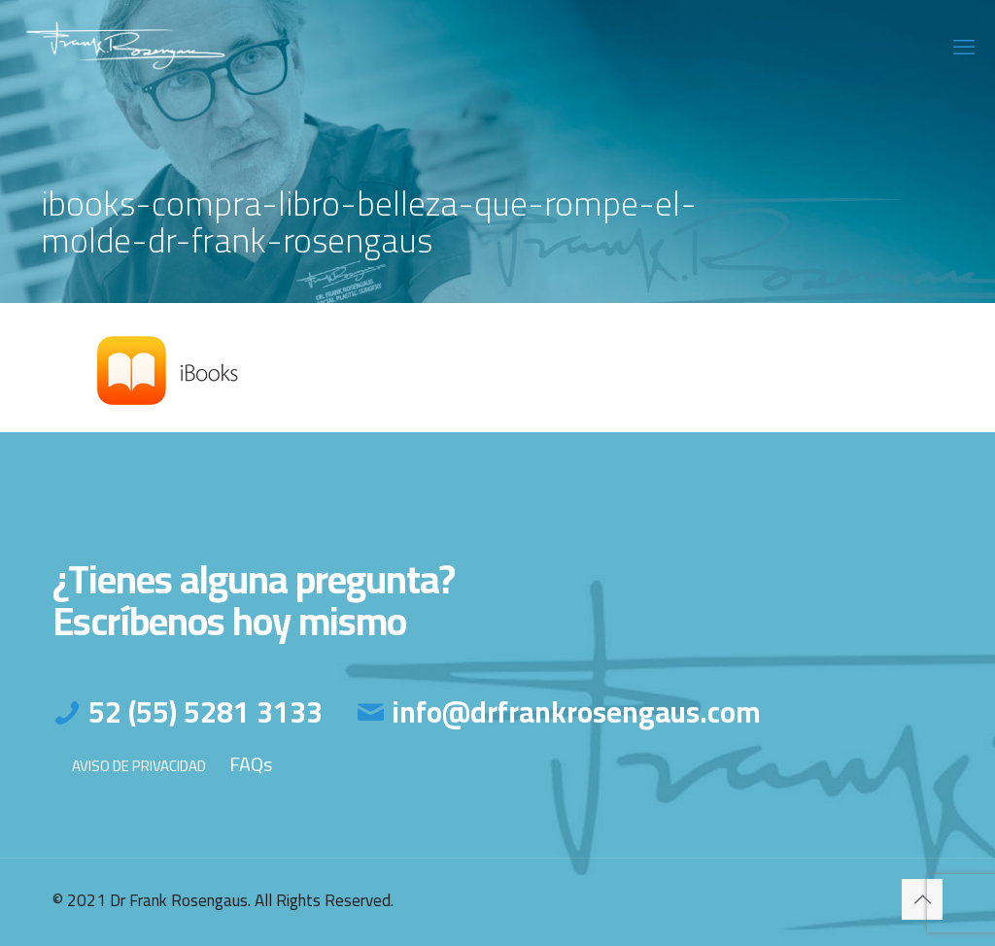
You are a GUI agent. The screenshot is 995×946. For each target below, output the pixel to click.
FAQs (250, 764)
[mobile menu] (963, 46)
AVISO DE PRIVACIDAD (139, 766)
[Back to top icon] (922, 899)
